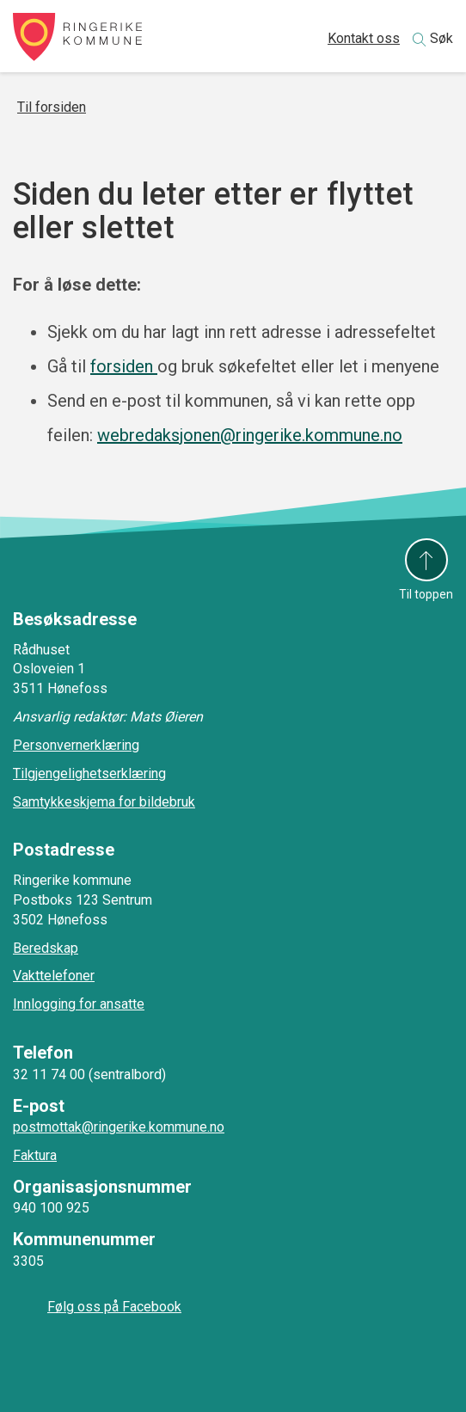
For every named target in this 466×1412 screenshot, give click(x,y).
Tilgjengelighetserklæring (89, 773)
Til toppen (426, 594)
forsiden (123, 366)
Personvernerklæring (76, 745)
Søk (441, 38)
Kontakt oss (364, 38)
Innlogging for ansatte (78, 1004)
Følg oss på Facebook (114, 1306)
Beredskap (45, 948)
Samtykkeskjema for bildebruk (104, 802)
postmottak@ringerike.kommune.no (118, 1127)
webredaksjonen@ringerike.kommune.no (249, 435)
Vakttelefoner (54, 975)
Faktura (35, 1155)
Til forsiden (51, 107)
